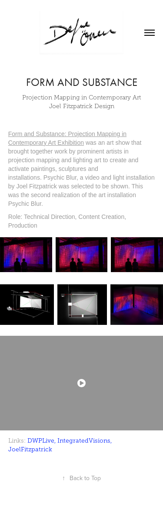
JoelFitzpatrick (30, 449)
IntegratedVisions (83, 440)
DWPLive (40, 440)
